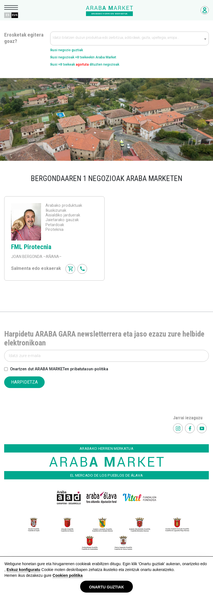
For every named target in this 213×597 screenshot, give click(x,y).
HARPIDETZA (24, 382)
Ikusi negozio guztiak (66, 50)
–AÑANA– (52, 256)
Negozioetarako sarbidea (205, 10)
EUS (14, 15)
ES (7, 15)
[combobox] (129, 38)
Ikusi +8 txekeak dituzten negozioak (84, 64)
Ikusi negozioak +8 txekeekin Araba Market (83, 57)
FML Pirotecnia (31, 247)
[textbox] (129, 39)
